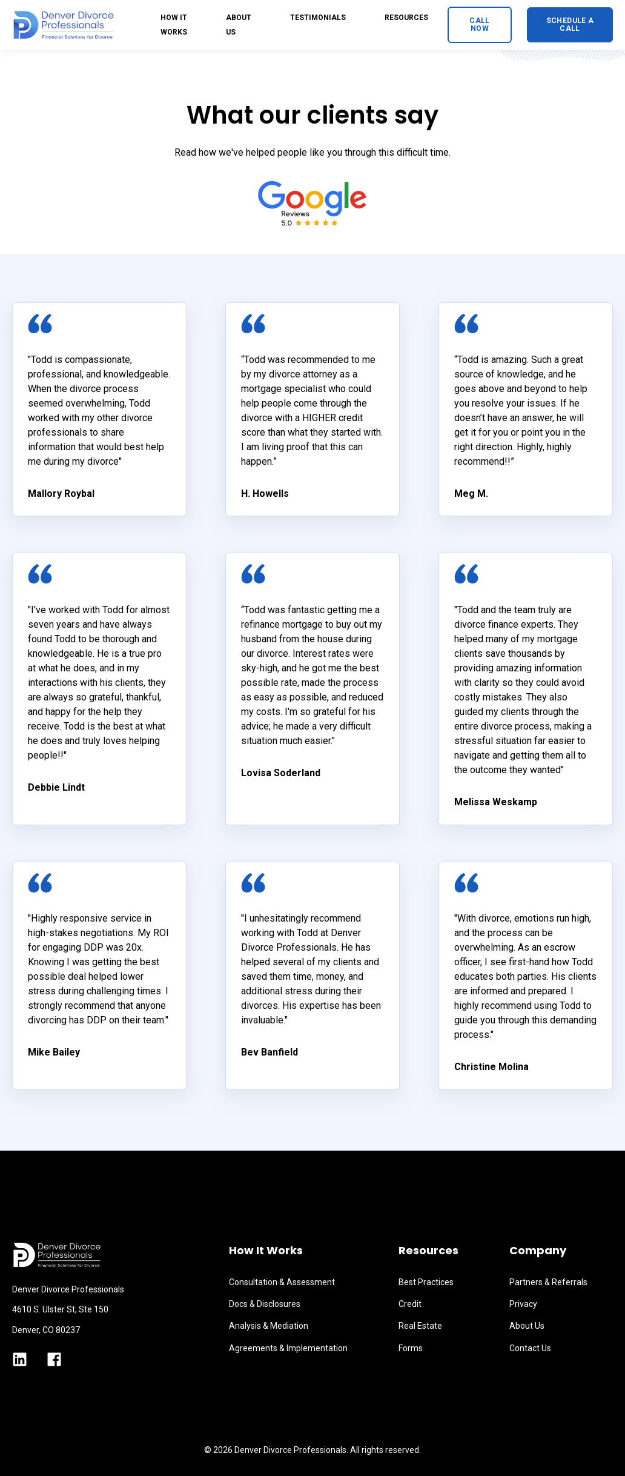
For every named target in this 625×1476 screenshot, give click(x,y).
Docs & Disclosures (264, 1304)
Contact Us (530, 1348)
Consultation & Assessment (282, 1282)
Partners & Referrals (548, 1282)
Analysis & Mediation (268, 1326)
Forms (410, 1348)
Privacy (523, 1304)
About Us (526, 1326)
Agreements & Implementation (288, 1348)
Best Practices (426, 1282)
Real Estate (420, 1326)
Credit (410, 1304)
